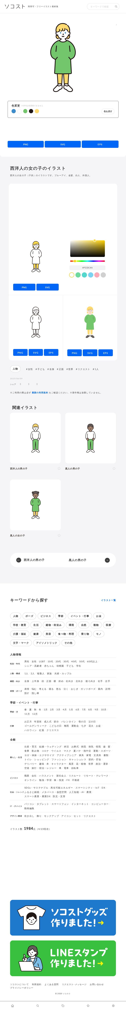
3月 (58, 709)
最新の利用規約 (40, 392)
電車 (66, 768)
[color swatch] (71, 275)
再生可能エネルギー (62, 788)
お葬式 (75, 746)
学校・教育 (19, 624)
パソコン (29, 804)
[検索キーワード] (100, 6)
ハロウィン (30, 730)
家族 (49, 673)
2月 (52, 709)
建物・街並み (54, 624)
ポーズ (29, 616)
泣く (66, 689)
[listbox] (87, 248)
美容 (48, 633)
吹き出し (29, 816)
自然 (83, 624)
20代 (58, 661)
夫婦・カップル (63, 673)
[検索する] (116, 6)
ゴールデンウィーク (35, 726)
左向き (79, 681)
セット (77, 816)
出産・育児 (30, 746)
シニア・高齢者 (33, 666)
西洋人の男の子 (34, 560)
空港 (26, 768)
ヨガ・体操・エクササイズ (39, 755)
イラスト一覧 (108, 600)
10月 (103, 709)
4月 (65, 709)
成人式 (48, 721)
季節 (60, 616)
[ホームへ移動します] (12, 1006)
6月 (78, 709)
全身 (51, 369)
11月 (27, 714)
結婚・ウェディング (50, 746)
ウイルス (56, 751)
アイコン (66, 816)
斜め (61, 681)
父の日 (92, 721)
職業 (26, 776)
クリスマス (52, 730)
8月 (90, 709)
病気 (91, 746)
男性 (26, 661)
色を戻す (108, 111)
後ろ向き (90, 681)
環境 (71, 624)
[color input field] (87, 267)
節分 (56, 721)
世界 (70, 369)
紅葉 (41, 730)
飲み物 (35, 751)
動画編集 (29, 808)
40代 (74, 661)
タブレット (43, 804)
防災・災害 (59, 796)
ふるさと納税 (31, 792)
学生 (78, 666)
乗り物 (85, 633)
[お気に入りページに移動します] (88, 1006)
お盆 (98, 726)
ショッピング (41, 759)
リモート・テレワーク (96, 776)
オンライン (30, 780)
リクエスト (84, 369)
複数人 (41, 673)
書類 (106, 755)
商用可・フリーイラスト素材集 (43, 6)
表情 (26, 689)
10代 (50, 661)
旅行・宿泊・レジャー (44, 768)
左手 (107, 681)
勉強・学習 (45, 780)
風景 (71, 764)
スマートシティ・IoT (87, 788)
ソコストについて (19, 984)
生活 (36, 624)
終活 (66, 746)
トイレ (28, 759)
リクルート (75, 776)
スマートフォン (60, 804)
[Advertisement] (63, 129)
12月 (35, 714)
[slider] (87, 261)
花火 (91, 726)
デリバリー (30, 764)
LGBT (42, 661)
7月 (84, 709)
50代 (82, 661)
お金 (98, 616)
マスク (67, 751)
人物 (15, 368)
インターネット (80, 804)
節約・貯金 (95, 759)
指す (26, 693)
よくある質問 (52, 984)
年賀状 (38, 721)
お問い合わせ (97, 984)
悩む (34, 689)
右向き (69, 681)
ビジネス (45, 616)
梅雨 (66, 726)
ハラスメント (46, 776)
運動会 (75, 726)
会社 (34, 776)
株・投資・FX (62, 780)
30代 (66, 661)
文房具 (97, 755)
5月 (71, 709)
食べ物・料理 (66, 633)
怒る (58, 689)
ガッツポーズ (88, 689)
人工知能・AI (76, 792)
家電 (88, 755)
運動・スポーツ (102, 751)
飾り (39, 816)
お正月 (28, 721)
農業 (89, 792)
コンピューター (100, 804)
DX (103, 788)
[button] (14, 111)
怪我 (98, 746)
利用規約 (36, 984)
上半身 (35, 681)
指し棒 (35, 693)
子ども (41, 369)
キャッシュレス (77, 759)
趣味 (41, 764)
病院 (83, 746)
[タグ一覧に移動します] (63, 1006)
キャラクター (58, 764)
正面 (61, 369)
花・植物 (81, 764)
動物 (96, 624)
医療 (108, 624)
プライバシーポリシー (21, 987)
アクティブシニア (67, 755)
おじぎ (74, 689)
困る (51, 689)
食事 (26, 751)
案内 (100, 689)
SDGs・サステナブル (36, 788)
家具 (81, 755)
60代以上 (92, 661)
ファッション (59, 759)
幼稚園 (60, 666)
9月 (97, 709)
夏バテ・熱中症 (82, 751)
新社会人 (61, 776)
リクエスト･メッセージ (74, 984)
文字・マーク (21, 642)
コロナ (45, 751)
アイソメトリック (46, 642)
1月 (46, 709)
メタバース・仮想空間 (54, 792)
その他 (68, 642)
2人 (33, 673)
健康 (36, 633)
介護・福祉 (19, 633)
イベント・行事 (80, 616)
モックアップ (51, 816)
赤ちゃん (49, 666)
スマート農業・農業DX (37, 796)
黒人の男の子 (78, 560)
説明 (107, 689)
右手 (100, 681)
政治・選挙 (102, 764)
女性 (30, 369)
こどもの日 (55, 726)
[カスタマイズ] (113, 1006)
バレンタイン (68, 721)
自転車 (75, 768)
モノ (98, 633)
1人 (97, 369)
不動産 (76, 780)
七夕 (83, 726)
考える (42, 689)
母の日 (82, 721)
